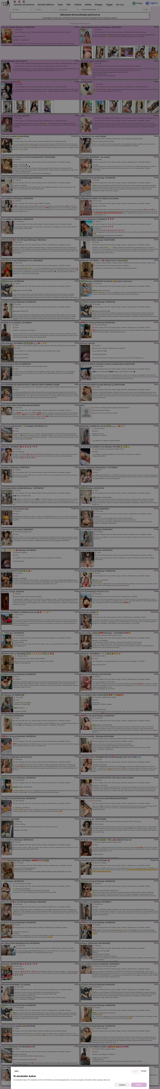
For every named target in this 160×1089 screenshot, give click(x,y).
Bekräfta (139, 1085)
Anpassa (122, 1085)
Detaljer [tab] (143, 1071)
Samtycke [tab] (135, 1071)
